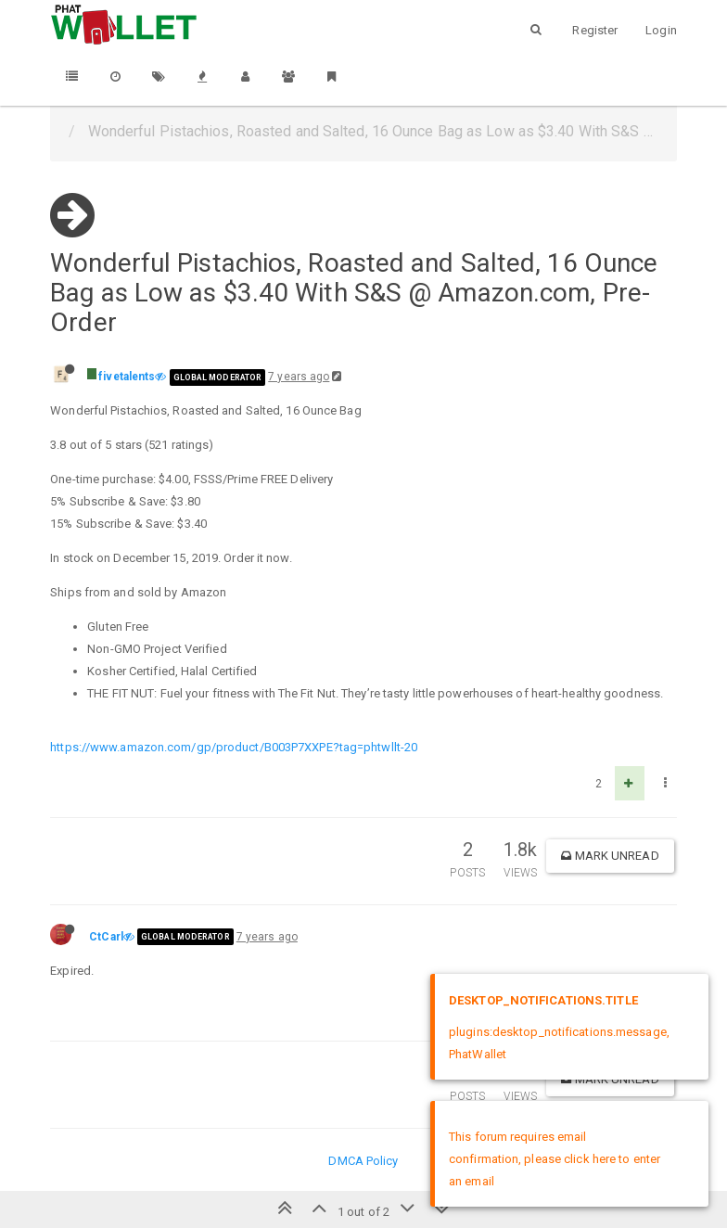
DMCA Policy (363, 1161)
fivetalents (126, 376)
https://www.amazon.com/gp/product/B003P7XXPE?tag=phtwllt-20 (233, 747)
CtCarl (106, 936)
